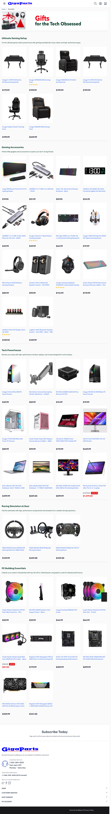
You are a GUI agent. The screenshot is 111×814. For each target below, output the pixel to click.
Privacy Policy (89, 810)
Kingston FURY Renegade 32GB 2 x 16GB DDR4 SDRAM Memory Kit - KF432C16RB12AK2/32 (41, 706)
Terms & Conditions (76, 810)
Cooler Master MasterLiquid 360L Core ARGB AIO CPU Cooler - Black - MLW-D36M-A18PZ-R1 (14, 659)
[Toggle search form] (95, 3)
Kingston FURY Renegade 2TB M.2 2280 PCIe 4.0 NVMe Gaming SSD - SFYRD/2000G (41, 659)
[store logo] (20, 3)
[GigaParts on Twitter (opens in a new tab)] (3, 783)
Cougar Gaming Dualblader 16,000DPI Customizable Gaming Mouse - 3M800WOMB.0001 (67, 285)
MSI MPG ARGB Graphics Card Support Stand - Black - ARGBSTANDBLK (39, 612)
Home (4, 9)
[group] (41, 84)
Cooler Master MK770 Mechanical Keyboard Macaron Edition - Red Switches (94, 285)
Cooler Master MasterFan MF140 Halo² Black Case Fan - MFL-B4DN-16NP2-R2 (13, 612)
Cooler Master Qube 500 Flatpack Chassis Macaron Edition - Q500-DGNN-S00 (40, 441)
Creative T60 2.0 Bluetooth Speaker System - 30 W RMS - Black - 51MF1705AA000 (39, 285)
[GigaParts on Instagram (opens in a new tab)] (9, 783)
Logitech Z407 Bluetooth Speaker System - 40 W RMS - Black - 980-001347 (41, 332)
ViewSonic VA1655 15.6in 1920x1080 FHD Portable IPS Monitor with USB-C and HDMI (66, 441)
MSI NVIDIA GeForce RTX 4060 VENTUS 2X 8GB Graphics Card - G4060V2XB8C (13, 706)
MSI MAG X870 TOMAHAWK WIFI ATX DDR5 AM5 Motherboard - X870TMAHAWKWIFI (94, 659)
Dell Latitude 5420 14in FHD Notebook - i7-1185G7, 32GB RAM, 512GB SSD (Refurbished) (40, 488)
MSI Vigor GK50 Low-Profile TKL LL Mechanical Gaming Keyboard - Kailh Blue (68, 238)
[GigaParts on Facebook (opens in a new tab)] (6, 783)
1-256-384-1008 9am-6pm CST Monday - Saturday (17, 765)
